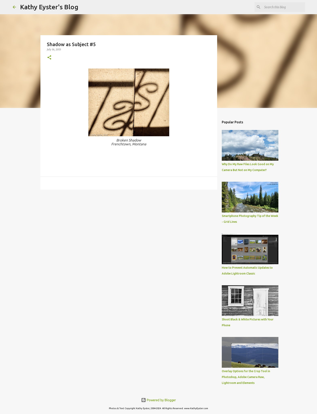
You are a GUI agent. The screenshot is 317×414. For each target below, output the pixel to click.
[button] (49, 57)
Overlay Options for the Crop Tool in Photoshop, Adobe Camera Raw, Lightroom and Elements (246, 377)
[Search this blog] (284, 7)
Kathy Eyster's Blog (49, 7)
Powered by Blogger (158, 400)
